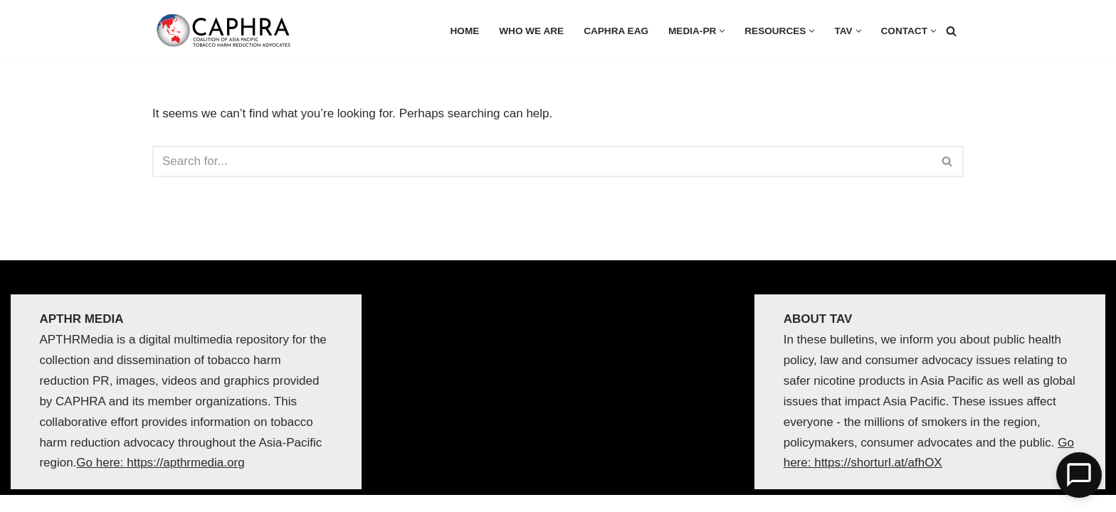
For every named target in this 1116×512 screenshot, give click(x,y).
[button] (722, 30)
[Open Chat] (1079, 475)
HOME (465, 31)
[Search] (951, 31)
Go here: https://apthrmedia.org (160, 463)
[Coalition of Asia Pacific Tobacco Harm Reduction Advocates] (227, 30)
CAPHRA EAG (616, 31)
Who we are (531, 31)
